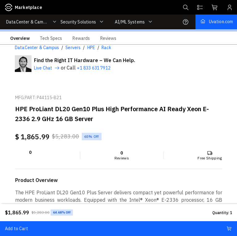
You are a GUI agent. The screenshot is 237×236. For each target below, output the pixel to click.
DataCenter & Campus (37, 47)
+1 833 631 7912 (93, 68)
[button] (185, 7)
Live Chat (47, 68)
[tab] (20, 38)
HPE (91, 47)
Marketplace (23, 7)
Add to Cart (118, 228)
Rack (106, 47)
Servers (73, 47)
